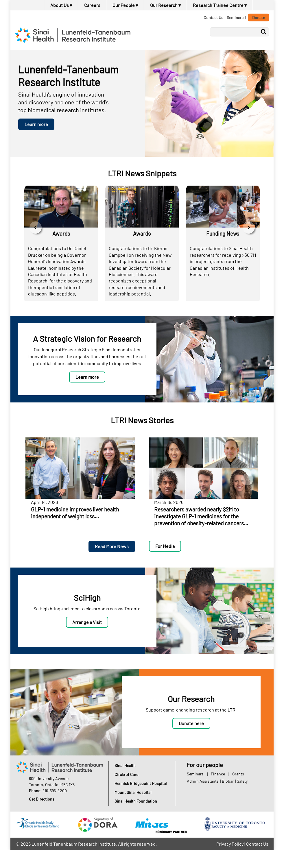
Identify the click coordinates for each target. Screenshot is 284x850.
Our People (125, 5)
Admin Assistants (203, 781)
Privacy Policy (230, 844)
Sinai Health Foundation (136, 801)
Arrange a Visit (87, 622)
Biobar (228, 781)
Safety (242, 781)
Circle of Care (126, 774)
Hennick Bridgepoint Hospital (141, 783)
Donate (258, 17)
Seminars (235, 17)
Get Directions (41, 799)
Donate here (191, 723)
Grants (238, 773)
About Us (61, 5)
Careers (92, 5)
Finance (218, 773)
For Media (165, 546)
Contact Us (213, 17)
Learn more (36, 124)
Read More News (112, 546)
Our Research (165, 5)
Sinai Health (125, 765)
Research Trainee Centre (220, 5)
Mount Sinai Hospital (133, 792)
